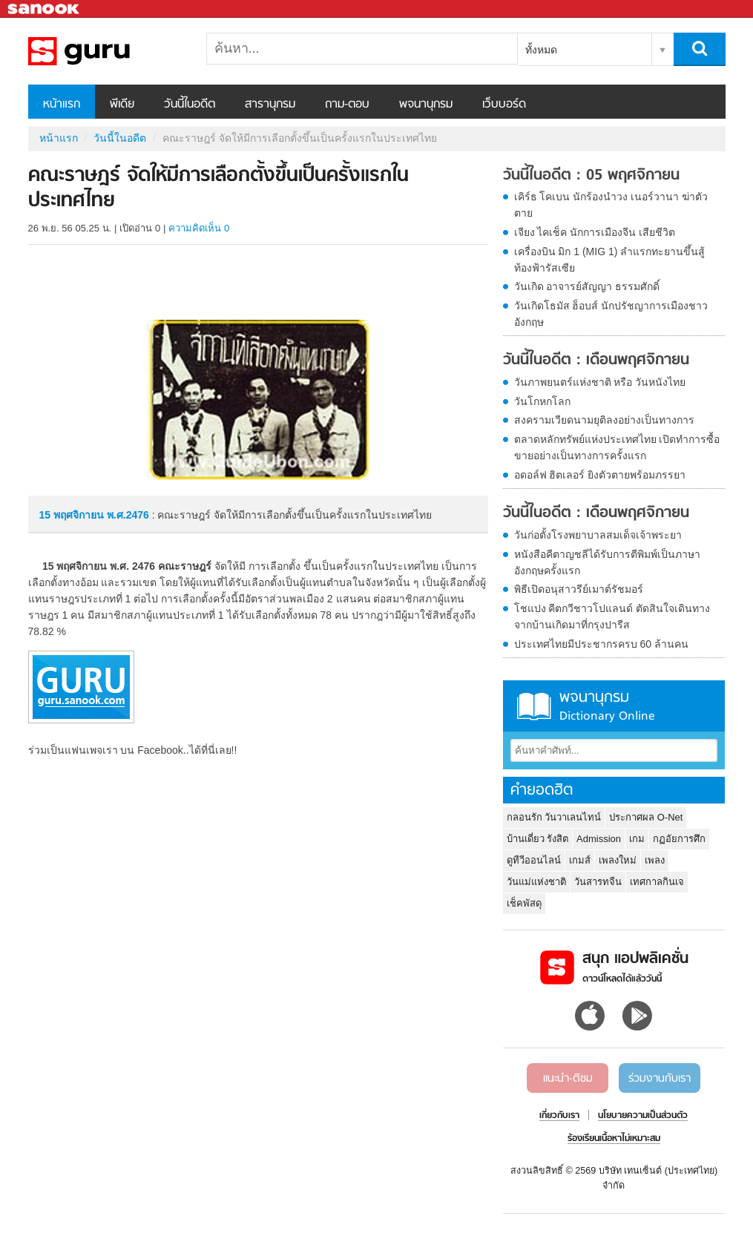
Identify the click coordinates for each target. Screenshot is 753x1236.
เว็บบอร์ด (504, 104)
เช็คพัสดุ (524, 903)
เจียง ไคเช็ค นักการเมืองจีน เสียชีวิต (595, 232)
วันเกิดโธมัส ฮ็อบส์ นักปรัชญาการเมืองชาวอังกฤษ (611, 314)
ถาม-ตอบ (347, 104)
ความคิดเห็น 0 (198, 228)
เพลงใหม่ (618, 860)
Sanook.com (44, 9)
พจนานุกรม (426, 104)
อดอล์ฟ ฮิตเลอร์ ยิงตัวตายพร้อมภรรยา (600, 475)
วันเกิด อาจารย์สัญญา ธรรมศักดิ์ (587, 286)
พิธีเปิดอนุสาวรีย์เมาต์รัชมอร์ (578, 589)
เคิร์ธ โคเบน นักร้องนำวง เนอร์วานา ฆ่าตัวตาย (611, 205)
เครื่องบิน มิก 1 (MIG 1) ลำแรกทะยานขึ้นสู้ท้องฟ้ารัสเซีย (610, 260)
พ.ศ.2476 (128, 515)
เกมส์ (580, 860)
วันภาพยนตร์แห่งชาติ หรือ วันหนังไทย (600, 382)
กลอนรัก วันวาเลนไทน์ (554, 817)
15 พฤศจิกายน (73, 515)
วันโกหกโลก (542, 401)
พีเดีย (122, 104)
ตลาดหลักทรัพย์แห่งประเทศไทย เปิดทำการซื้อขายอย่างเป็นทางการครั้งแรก (617, 447)
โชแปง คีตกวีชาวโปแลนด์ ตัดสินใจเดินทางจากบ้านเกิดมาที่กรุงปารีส (612, 616)
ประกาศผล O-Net (646, 817)
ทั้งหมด (541, 50)
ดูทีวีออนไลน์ (534, 860)
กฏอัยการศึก (679, 838)
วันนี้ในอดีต (189, 104)
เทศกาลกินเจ (657, 881)
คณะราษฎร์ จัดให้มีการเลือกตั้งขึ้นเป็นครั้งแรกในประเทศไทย (106, 51)
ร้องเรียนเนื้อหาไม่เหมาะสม (614, 1138)
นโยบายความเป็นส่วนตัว (643, 1115)
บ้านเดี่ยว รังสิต (538, 838)
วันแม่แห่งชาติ (536, 881)
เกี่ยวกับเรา (559, 1115)
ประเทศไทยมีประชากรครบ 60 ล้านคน (601, 644)
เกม (637, 838)
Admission (598, 838)
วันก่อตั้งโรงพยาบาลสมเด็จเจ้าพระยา (598, 535)
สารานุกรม (270, 104)
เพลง (655, 860)
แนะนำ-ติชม (568, 1079)
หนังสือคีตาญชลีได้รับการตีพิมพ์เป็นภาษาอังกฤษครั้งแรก (607, 562)
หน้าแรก (61, 104)
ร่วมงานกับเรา (659, 1079)
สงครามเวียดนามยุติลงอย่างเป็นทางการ (604, 420)
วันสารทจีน (598, 881)
